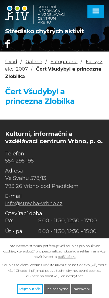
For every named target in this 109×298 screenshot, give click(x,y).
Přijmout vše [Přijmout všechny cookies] (30, 289)
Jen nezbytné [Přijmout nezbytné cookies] (57, 289)
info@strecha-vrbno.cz (33, 203)
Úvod (11, 61)
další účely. (67, 256)
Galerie (34, 61)
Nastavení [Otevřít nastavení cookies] (82, 289)
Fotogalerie (64, 61)
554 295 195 (19, 161)
